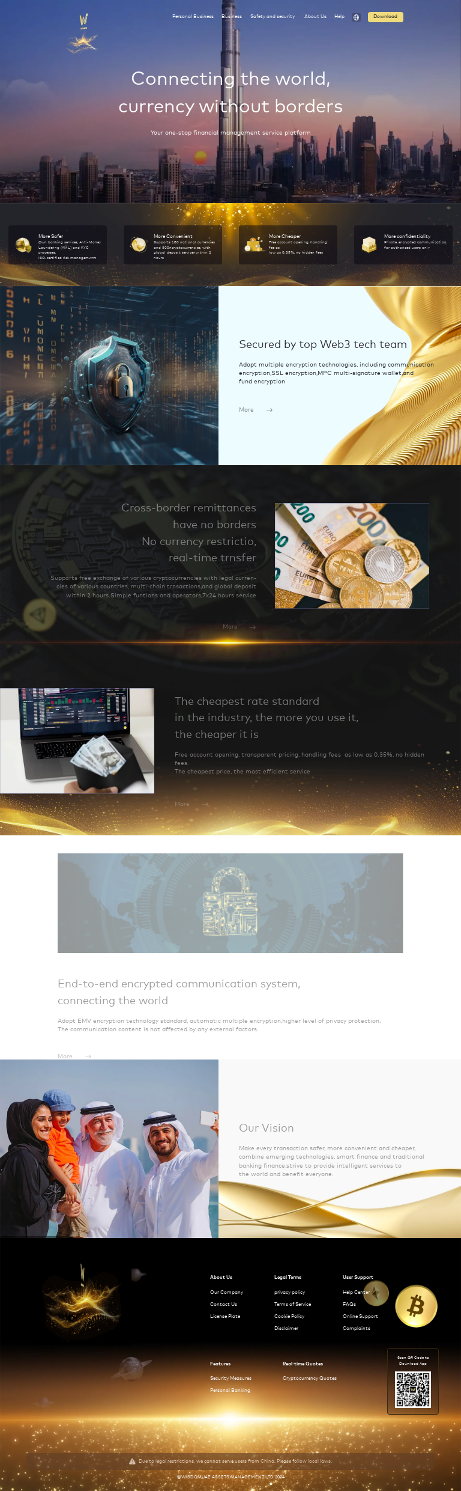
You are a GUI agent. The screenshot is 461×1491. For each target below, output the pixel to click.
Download (385, 16)
